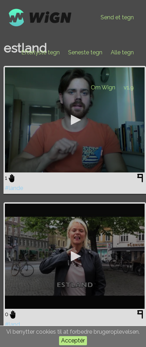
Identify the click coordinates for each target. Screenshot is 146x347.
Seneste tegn (85, 52)
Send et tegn (117, 17)
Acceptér (73, 340)
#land (12, 324)
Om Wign (103, 87)
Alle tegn (122, 52)
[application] (75, 119)
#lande (14, 188)
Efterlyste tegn (40, 52)
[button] (74, 120)
